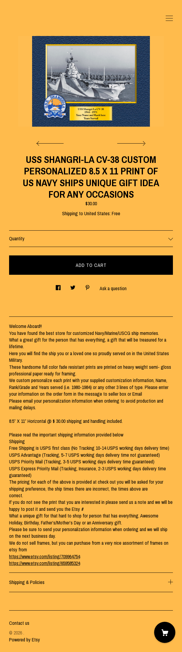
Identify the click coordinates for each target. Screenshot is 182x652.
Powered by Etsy (24, 639)
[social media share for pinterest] (87, 286)
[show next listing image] (130, 142)
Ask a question (113, 288)
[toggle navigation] (169, 18)
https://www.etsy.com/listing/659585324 (44, 563)
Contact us (19, 623)
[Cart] (164, 632)
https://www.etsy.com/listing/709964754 (44, 556)
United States (97, 213)
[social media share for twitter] (72, 286)
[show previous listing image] (51, 142)
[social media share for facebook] (58, 286)
